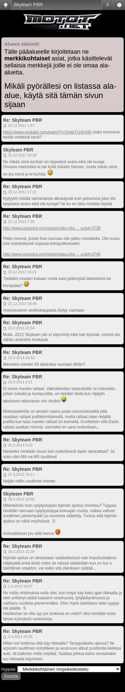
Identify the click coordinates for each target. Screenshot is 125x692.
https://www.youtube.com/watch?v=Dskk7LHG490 (47, 132)
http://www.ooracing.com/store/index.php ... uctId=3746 (52, 254)
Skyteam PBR (28, 4)
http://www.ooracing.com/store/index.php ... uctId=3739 (52, 228)
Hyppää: (8, 669)
